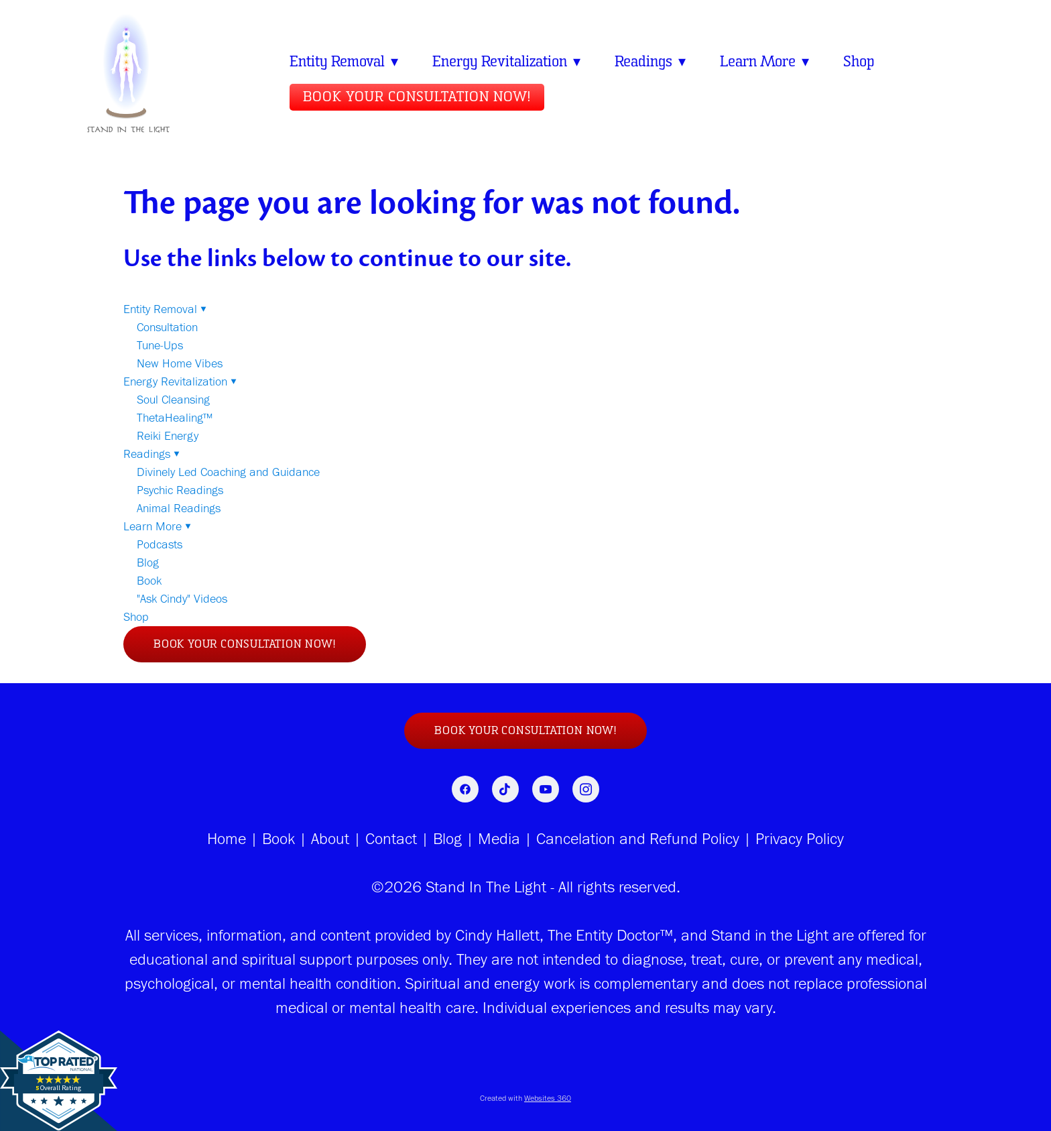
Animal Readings (179, 508)
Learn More (770, 61)
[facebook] (465, 789)
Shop (865, 61)
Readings (653, 61)
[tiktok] (505, 789)
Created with (525, 1098)
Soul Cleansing (173, 399)
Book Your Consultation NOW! (417, 97)
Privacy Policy (799, 838)
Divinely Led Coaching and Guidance (228, 472)
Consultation (167, 327)
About (330, 838)
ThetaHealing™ (174, 417)
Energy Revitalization (509, 61)
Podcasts (159, 544)
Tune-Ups (160, 345)
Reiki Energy (167, 435)
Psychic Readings (180, 490)
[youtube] (545, 789)
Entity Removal (345, 61)
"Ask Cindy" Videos (182, 598)
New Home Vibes (180, 363)
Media (497, 838)
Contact (391, 838)
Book (149, 580)
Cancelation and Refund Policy (637, 838)
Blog (148, 562)
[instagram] (585, 789)
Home (226, 838)
